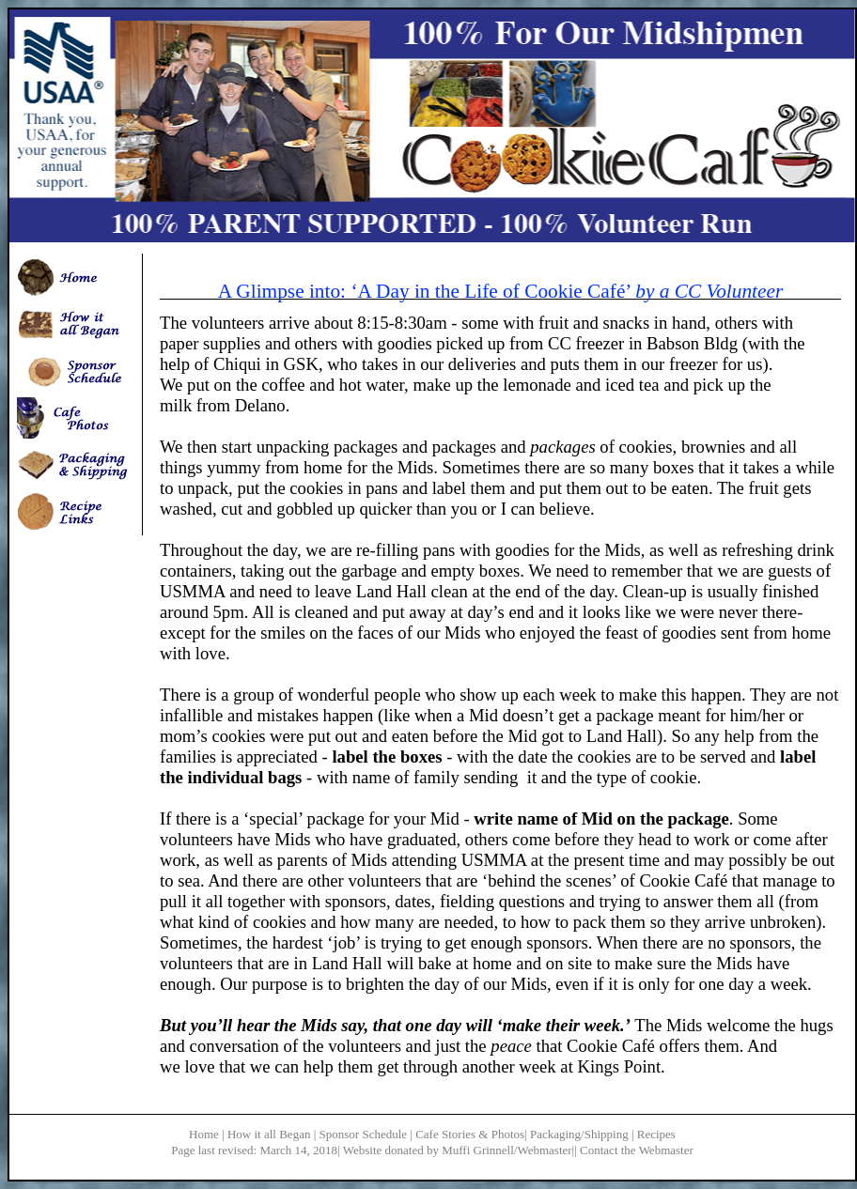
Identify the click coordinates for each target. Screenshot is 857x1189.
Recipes (656, 1134)
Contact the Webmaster (636, 1150)
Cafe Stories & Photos (469, 1134)
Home (204, 1134)
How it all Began (268, 1134)
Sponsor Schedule (363, 1134)
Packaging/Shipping (579, 1134)
